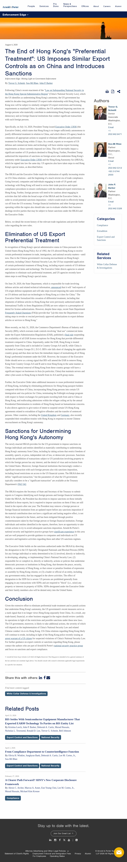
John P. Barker (46, 83)
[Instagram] (55, 840)
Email (111, 127)
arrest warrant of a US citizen (18, 638)
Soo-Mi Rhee (32, 83)
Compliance (102, 225)
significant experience (64, 531)
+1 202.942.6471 (115, 132)
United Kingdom (48, 415)
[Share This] (119, 92)
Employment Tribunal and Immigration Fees (52, 853)
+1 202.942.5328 (115, 207)
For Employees (39, 856)
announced (56, 287)
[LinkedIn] (41, 678)
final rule (69, 334)
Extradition (102, 231)
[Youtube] (69, 840)
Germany (65, 415)
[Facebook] (45, 678)
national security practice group (68, 645)
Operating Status (57, 856)
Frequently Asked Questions (18, 313)
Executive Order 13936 (66, 127)
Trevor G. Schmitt (16, 83)
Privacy (78, 853)
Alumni (88, 853)
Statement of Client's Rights (17, 853)
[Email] (48, 678)
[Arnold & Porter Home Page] (11, 5)
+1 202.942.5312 (115, 166)
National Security (50, 737)
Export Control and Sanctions (22, 737)
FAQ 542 (22, 484)
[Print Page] (107, 92)
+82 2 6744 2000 (114, 173)
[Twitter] (64, 840)
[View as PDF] (113, 91)
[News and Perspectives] (75, 840)
